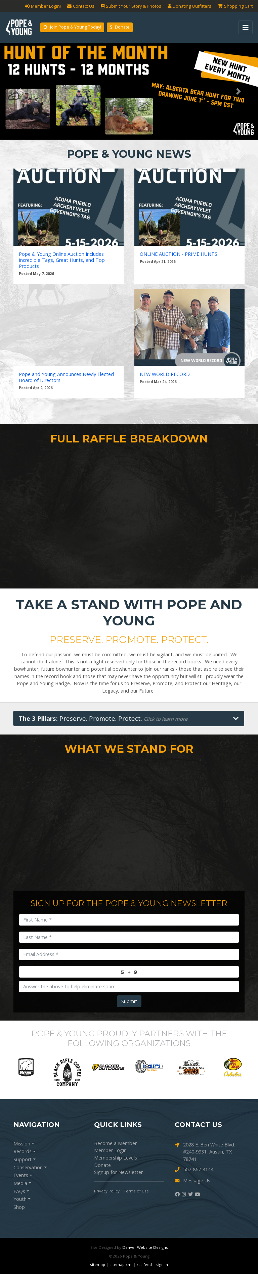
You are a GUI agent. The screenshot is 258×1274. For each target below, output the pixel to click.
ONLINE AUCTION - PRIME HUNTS (178, 254)
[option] (26, 1067)
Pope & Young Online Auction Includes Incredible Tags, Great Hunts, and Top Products (62, 260)
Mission (21, 1143)
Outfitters (189, 6)
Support (22, 1159)
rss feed (144, 1264)
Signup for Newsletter (118, 1172)
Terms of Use (136, 1190)
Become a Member (115, 1143)
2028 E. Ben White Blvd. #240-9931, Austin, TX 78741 (205, 1151)
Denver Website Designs (145, 1247)
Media (20, 1183)
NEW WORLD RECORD (165, 374)
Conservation (28, 1167)
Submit (129, 1001)
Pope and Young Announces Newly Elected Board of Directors (66, 377)
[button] (19, 91)
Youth (20, 1199)
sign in (162, 1264)
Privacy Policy (107, 1190)
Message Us (192, 1181)
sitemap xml (121, 1264)
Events (20, 1175)
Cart (235, 6)
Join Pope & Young (72, 27)
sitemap (97, 1264)
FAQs (19, 1191)
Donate (120, 27)
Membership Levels (115, 1157)
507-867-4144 (194, 1170)
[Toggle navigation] (245, 27)
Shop (19, 1207)
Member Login (110, 1150)
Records (22, 1151)
